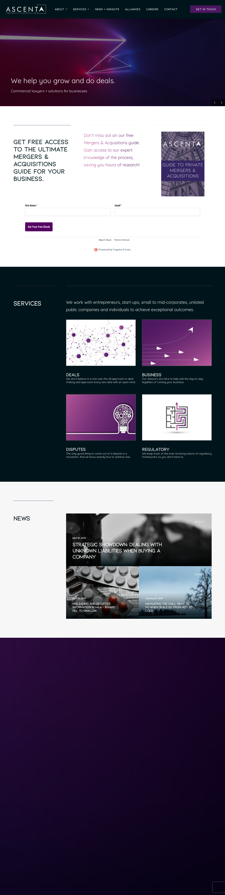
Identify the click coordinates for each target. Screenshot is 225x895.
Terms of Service (121, 239)
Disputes (76, 449)
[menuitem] (61, 9)
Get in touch (206, 9)
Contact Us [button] (167, 870)
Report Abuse (105, 239)
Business (151, 374)
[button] (101, 343)
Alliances (132, 9)
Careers (152, 9)
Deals (72, 374)
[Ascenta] (26, 9)
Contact (170, 9)
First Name (35, 205)
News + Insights (107, 9)
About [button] (61, 9)
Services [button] (81, 9)
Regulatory (155, 449)
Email (122, 205)
